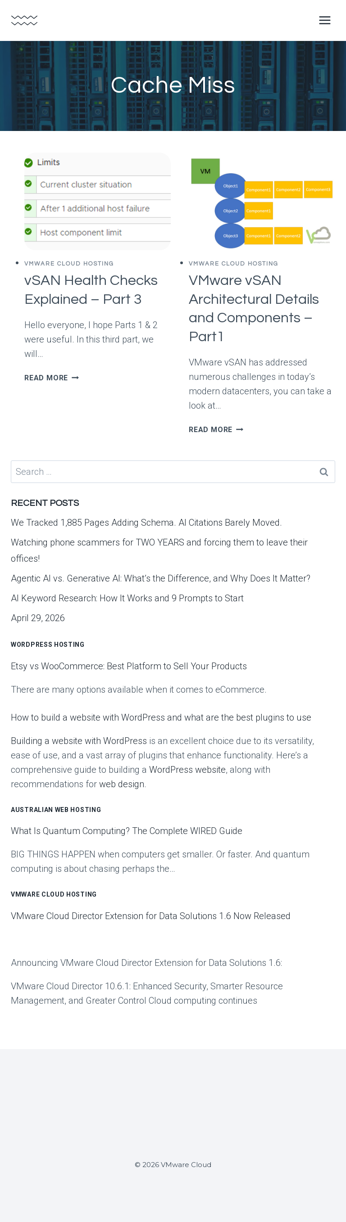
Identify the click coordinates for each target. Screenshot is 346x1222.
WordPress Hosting (48, 644)
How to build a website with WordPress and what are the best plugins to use (161, 717)
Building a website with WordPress (79, 740)
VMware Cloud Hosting (54, 894)
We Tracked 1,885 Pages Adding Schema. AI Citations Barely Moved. (146, 522)
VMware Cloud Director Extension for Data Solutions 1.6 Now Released (151, 916)
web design (121, 784)
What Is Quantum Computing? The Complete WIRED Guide (126, 830)
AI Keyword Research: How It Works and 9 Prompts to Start (127, 598)
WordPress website (187, 769)
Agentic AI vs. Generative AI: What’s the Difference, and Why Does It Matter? (160, 578)
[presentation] (97, 201)
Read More (51, 378)
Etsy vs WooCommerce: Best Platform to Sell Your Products (129, 666)
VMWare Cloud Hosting (69, 264)
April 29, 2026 (38, 618)
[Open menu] (324, 20)
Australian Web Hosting (56, 809)
